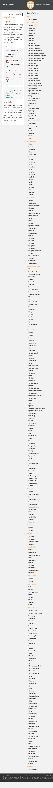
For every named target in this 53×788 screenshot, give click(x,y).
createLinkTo (33, 633)
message (32, 716)
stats (31, 131)
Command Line (32, 22)
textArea (32, 751)
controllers (32, 499)
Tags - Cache (31, 576)
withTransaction (34, 486)
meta (31, 719)
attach (31, 338)
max (30, 164)
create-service (34, 76)
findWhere (32, 398)
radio (31, 729)
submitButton (33, 749)
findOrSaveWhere (35, 396)
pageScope (32, 560)
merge (31, 451)
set (21, 35)
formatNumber (34, 673)
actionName (33, 203)
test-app (32, 136)
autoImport (33, 272)
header (31, 231)
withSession (33, 483)
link (30, 711)
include (31, 691)
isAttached (32, 426)
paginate (32, 724)
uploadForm (33, 761)
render (31, 241)
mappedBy (32, 446)
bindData (32, 208)
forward (31, 223)
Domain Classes (32, 330)
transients (32, 468)
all (30, 587)
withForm (32, 261)
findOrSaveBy (33, 393)
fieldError (32, 656)
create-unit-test (34, 81)
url (30, 189)
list (30, 433)
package (32, 111)
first (30, 401)
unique (31, 187)
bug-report (32, 33)
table (31, 319)
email (31, 157)
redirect (31, 238)
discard (31, 358)
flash (30, 221)
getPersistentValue (35, 411)
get (30, 403)
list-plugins (33, 103)
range (31, 179)
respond (32, 246)
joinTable (32, 309)
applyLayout (33, 616)
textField (32, 754)
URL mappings (34, 494)
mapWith (32, 443)
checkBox (32, 618)
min (30, 169)
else (30, 646)
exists (31, 370)
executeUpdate (34, 368)
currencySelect (34, 636)
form (30, 663)
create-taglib (33, 78)
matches (32, 162)
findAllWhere (33, 383)
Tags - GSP (30, 608)
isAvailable (32, 693)
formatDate (33, 671)
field (30, 595)
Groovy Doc (33, 19)
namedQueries (34, 453)
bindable (32, 149)
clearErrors (33, 343)
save (30, 466)
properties (32, 456)
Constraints (31, 141)
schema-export (34, 126)
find (30, 376)
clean (31, 36)
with (30, 605)
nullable (32, 177)
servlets (31, 522)
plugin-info (32, 113)
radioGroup (33, 731)
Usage (31, 25)
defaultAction (33, 216)
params (31, 236)
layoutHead (33, 706)
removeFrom (33, 463)
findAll (31, 378)
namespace (33, 233)
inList (31, 159)
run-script (32, 123)
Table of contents (8, 5)
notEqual (32, 174)
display (31, 590)
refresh (31, 461)
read (30, 458)
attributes (32, 147)
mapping (32, 448)
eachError (32, 643)
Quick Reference (33, 13)
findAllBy (32, 380)
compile (31, 38)
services (32, 519)
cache (31, 279)
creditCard (32, 154)
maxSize (32, 167)
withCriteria (33, 478)
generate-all (33, 88)
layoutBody (33, 703)
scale (31, 182)
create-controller (34, 48)
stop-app (32, 133)
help (30, 96)
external (32, 651)
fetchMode (32, 373)
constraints (33, 345)
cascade (31, 282)
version (31, 327)
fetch (31, 297)
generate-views (34, 93)
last (30, 431)
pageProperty (33, 721)
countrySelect (33, 628)
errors (31, 218)
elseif (31, 648)
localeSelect (33, 713)
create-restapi (34, 71)
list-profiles (33, 106)
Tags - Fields (31, 584)
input (31, 597)
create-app (32, 43)
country (31, 626)
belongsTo (32, 340)
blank (31, 152)
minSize (31, 172)
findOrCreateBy (34, 388)
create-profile (33, 68)
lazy (30, 312)
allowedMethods (34, 206)
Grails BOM (33, 769)
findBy (31, 386)
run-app (31, 118)
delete (31, 355)
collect (31, 621)
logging (31, 514)
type (30, 322)
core (30, 502)
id (29, 299)
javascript (32, 698)
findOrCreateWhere (35, 391)
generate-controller (35, 91)
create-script (33, 73)
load (30, 438)
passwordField (34, 726)
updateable (33, 324)
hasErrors (32, 228)
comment (32, 287)
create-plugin (33, 66)
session (31, 258)
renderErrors (33, 736)
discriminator (33, 289)
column (31, 284)
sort (30, 317)
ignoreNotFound (34, 302)
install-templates (35, 98)
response (32, 248)
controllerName (34, 213)
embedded (32, 360)
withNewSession (34, 481)
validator (32, 192)
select (31, 741)
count (31, 348)
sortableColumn (34, 746)
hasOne (31, 418)
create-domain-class (36, 51)
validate (32, 471)
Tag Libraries (31, 547)
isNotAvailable (34, 696)
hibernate (32, 509)
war (30, 138)
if (29, 686)
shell (30, 128)
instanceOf (32, 423)
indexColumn (33, 304)
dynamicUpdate (34, 294)
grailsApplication (34, 226)
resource (32, 739)
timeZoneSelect (34, 756)
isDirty (31, 428)
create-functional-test (36, 53)
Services (30, 525)
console (31, 40)
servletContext (34, 256)
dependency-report (35, 86)
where (31, 473)
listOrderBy (33, 436)
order (31, 314)
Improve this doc (15, 14)
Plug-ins (30, 489)
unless (31, 759)
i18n (30, 512)
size (30, 184)
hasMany (32, 416)
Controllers (31, 197)
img (30, 688)
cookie (31, 623)
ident (31, 421)
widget (31, 194)
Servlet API (31, 533)
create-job (32, 63)
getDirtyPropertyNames (37, 408)
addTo (31, 335)
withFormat (33, 263)
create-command (35, 46)
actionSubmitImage (35, 613)
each (30, 641)
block (31, 578)
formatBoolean (34, 668)
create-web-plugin (35, 83)
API (28, 16)
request (31, 243)
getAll (31, 406)
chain (31, 210)
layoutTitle (32, 709)
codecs (31, 497)
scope (31, 253)
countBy (32, 350)
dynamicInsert (34, 292)
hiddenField (33, 683)
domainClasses (34, 507)
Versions (30, 767)
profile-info (33, 116)
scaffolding (32, 517)
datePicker (32, 638)
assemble (32, 28)
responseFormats (35, 251)
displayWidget (34, 592)
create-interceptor (35, 61)
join (30, 701)
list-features (33, 101)
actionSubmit (33, 610)
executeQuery (33, 365)
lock (30, 441)
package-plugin (34, 108)
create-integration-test (36, 58)
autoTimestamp (34, 274)
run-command (34, 121)
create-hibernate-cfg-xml (37, 56)
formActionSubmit (35, 666)
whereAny (32, 476)
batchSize (32, 277)
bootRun (32, 30)
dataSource (33, 504)
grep (30, 676)
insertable (32, 307)
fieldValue (32, 658)
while (31, 764)
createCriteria (33, 353)
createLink (32, 631)
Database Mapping (34, 266)
